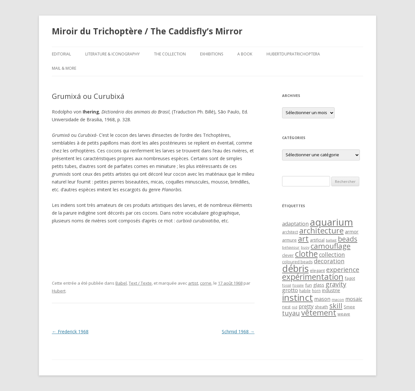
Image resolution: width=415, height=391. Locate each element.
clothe (306, 253)
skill (335, 305)
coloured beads (297, 262)
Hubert (58, 291)
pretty (306, 306)
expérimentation (312, 276)
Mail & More (64, 68)
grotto (290, 290)
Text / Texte (140, 283)
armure (289, 240)
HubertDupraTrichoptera (293, 54)
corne (205, 283)
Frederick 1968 (70, 331)
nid (294, 307)
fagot (350, 278)
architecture (321, 230)
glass (318, 285)
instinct (297, 297)
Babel (121, 283)
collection (332, 254)
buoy (305, 247)
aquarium (331, 222)
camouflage (330, 246)
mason (322, 298)
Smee (349, 307)
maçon (338, 299)
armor (352, 231)
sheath (321, 307)
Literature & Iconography (112, 54)
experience (342, 269)
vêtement (318, 312)
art (303, 238)
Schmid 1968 (238, 331)
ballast (331, 240)
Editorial (61, 54)
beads (347, 238)
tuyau (291, 313)
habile (305, 290)
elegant (317, 270)
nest (286, 307)
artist (193, 283)
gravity (336, 284)
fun (308, 285)
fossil (286, 285)
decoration (329, 261)
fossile (298, 285)
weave (344, 314)
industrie (331, 290)
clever (288, 255)
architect (290, 231)
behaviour (291, 247)
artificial (317, 240)
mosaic (353, 298)
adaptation (295, 223)
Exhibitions (211, 54)
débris (295, 268)
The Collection (170, 54)
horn (316, 290)
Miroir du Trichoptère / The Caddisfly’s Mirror (147, 31)
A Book (244, 54)
